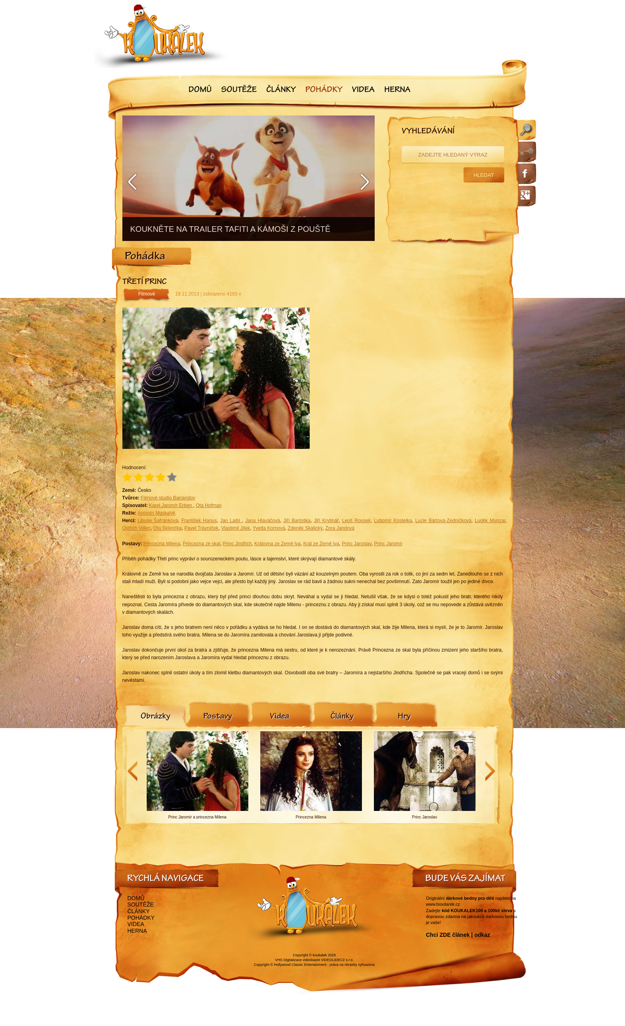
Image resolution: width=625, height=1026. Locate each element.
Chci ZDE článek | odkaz (458, 935)
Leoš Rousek (356, 520)
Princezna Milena (161, 543)
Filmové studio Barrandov (168, 498)
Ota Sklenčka (167, 528)
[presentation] (155, 717)
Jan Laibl (231, 520)
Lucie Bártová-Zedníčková (443, 520)
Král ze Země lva (321, 543)
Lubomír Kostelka (393, 520)
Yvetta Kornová (269, 528)
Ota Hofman (209, 505)
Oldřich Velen (136, 528)
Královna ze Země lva (277, 543)
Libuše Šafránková (158, 520)
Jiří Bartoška (297, 520)
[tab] (155, 717)
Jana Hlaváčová (262, 520)
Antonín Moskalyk (156, 513)
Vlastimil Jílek (235, 528)
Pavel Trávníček (201, 528)
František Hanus (199, 520)
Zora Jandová (339, 528)
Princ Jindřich (237, 543)
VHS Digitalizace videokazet (297, 960)
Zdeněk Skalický (305, 528)
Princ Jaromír (388, 543)
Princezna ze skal (201, 543)
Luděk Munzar (490, 520)
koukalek (320, 955)
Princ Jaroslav (356, 543)
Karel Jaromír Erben (171, 505)
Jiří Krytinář (326, 520)
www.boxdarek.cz (443, 904)
